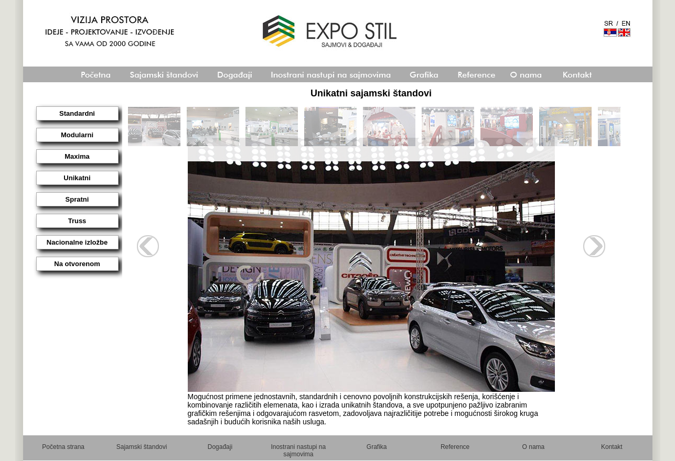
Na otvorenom (77, 264)
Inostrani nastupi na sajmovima (298, 450)
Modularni (77, 135)
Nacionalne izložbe (77, 242)
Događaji (220, 447)
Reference (455, 447)
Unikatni (76, 178)
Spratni (77, 199)
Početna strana (63, 447)
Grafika (377, 447)
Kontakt (612, 447)
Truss (77, 221)
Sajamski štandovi (141, 447)
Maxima (77, 156)
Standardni (77, 113)
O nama (533, 447)
